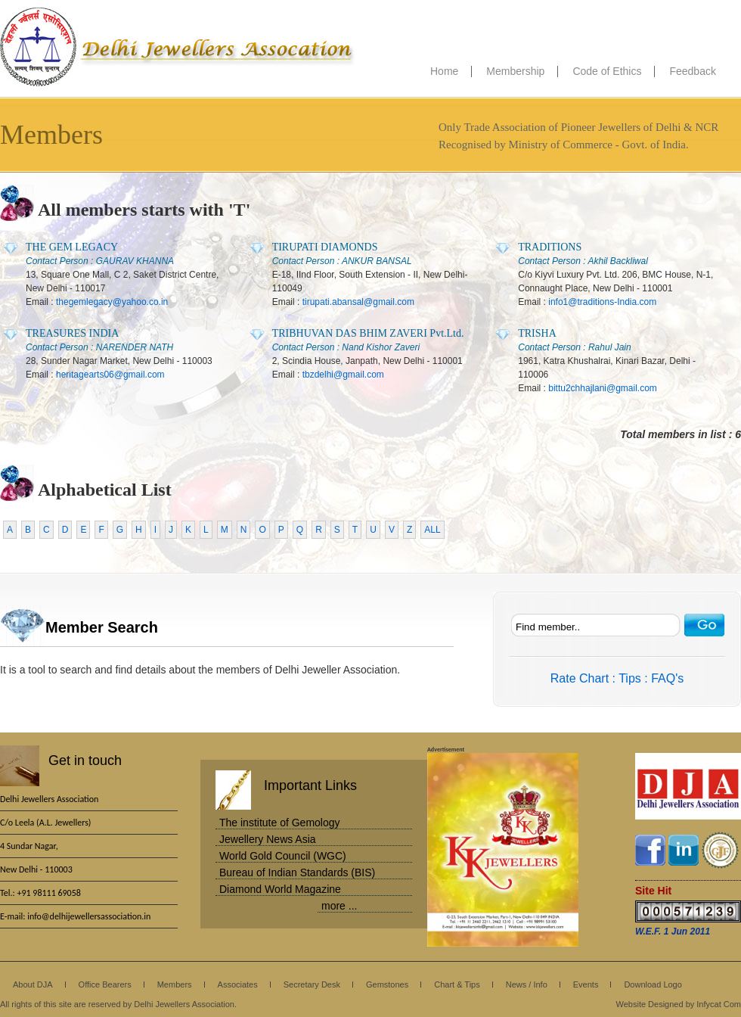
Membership (515, 71)
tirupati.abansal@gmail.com (358, 302)
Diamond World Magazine (280, 889)
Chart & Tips (457, 984)
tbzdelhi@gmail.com (343, 374)
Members (174, 984)
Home (444, 71)
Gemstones (387, 984)
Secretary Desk (312, 984)
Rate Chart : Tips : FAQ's (617, 678)
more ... (339, 906)
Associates (238, 984)
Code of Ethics (606, 71)
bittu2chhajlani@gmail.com (602, 388)
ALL (432, 529)
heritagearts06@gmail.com (110, 374)
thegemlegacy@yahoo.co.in (112, 302)
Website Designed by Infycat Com (678, 1004)
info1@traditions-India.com (602, 302)
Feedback (692, 71)
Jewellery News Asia (267, 839)
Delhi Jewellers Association (177, 47)
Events (586, 984)
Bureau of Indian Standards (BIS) (297, 872)
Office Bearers (105, 984)
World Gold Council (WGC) (282, 856)
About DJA (33, 984)
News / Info (526, 984)
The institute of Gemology (279, 822)
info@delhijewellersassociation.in (88, 916)
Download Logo (652, 984)
